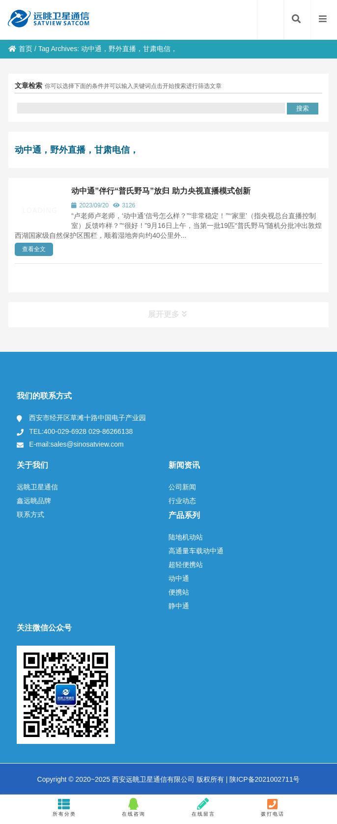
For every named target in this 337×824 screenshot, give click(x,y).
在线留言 (203, 807)
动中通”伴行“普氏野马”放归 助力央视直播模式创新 (160, 191)
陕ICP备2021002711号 (263, 779)
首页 (20, 49)
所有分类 (64, 807)
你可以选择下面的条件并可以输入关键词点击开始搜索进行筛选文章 (133, 86)
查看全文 (34, 249)
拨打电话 (273, 807)
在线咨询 (134, 807)
